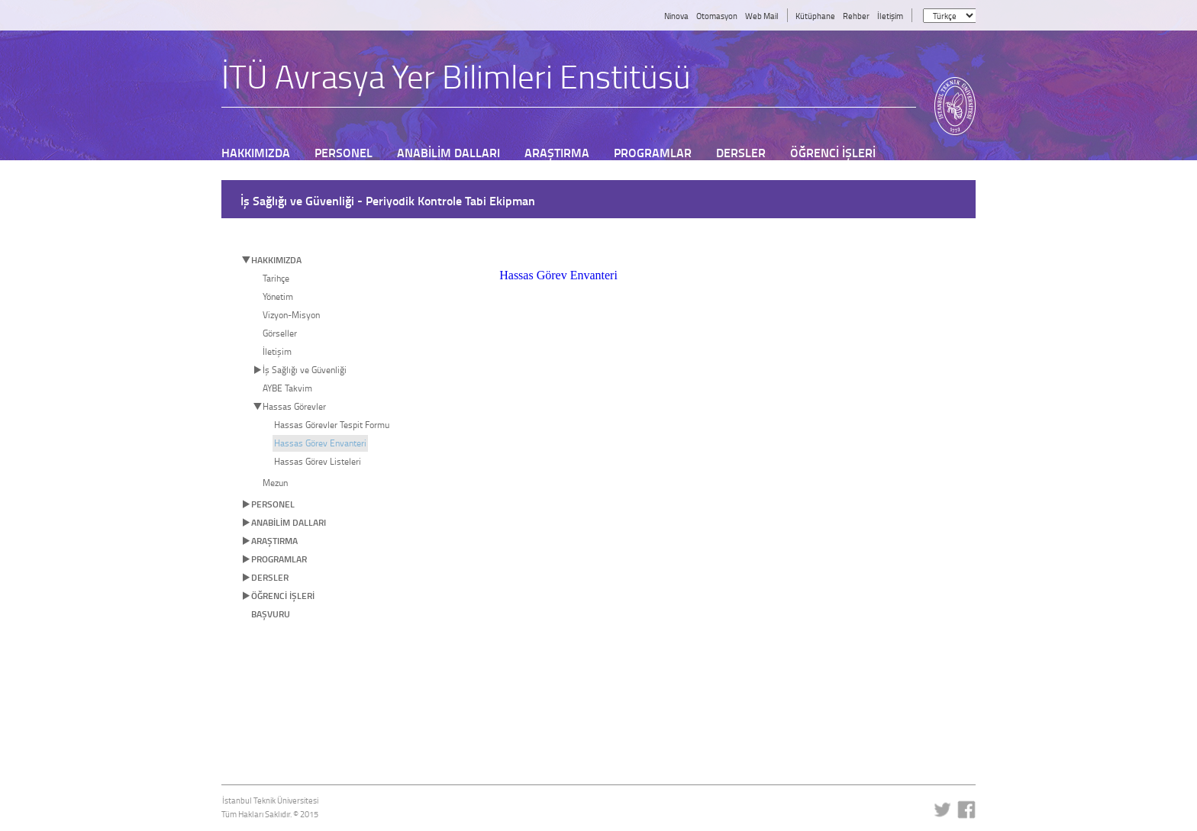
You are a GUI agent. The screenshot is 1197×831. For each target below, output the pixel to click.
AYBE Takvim (287, 388)
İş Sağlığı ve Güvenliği (305, 369)
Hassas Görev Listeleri (317, 461)
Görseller (280, 333)
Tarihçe (276, 278)
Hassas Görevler (294, 406)
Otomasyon (716, 15)
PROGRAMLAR (279, 558)
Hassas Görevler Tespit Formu (331, 424)
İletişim (890, 15)
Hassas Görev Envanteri (558, 275)
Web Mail (762, 15)
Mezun (275, 482)
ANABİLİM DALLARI (288, 522)
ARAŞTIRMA (274, 540)
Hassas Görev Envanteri (320, 442)
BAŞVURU (270, 613)
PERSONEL (273, 504)
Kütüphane (815, 15)
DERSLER (270, 577)
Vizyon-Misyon (291, 314)
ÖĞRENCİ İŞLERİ (283, 595)
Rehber (856, 15)
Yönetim (278, 296)
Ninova (676, 15)
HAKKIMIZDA (276, 259)
